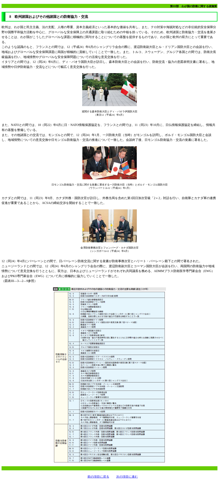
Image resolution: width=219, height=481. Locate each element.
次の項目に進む (127, 476)
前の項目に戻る (98, 476)
